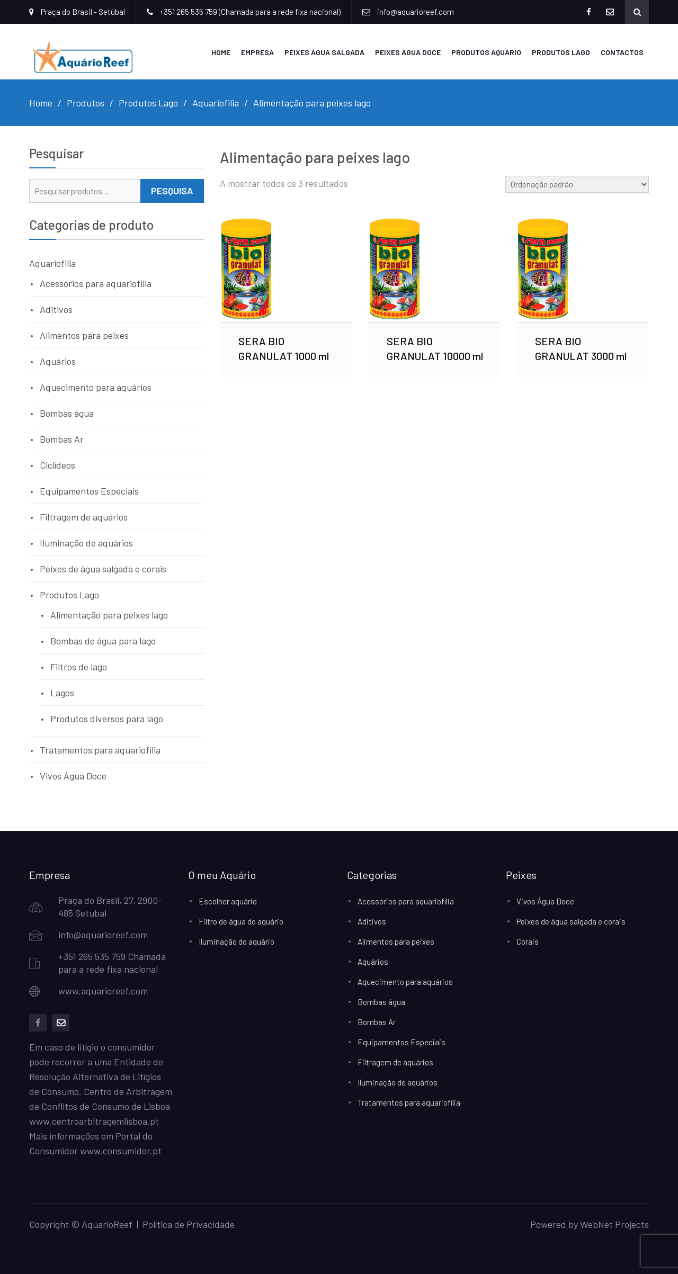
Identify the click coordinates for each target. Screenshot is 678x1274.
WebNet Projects (614, 1224)
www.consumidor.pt (121, 1150)
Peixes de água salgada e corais (103, 569)
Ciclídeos (57, 465)
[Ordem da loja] (577, 184)
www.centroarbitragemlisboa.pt (94, 1121)
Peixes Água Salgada (324, 52)
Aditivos (56, 309)
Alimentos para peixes (84, 335)
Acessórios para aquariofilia (95, 283)
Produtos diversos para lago (106, 718)
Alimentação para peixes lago (109, 615)
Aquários (58, 361)
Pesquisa (172, 190)
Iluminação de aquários (86, 543)
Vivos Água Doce (73, 776)
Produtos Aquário (486, 52)
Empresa (257, 52)
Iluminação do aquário (236, 941)
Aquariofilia (52, 263)
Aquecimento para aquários (95, 387)
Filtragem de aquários (84, 517)
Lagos (62, 692)
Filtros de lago (78, 666)
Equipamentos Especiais (89, 491)
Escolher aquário (228, 901)
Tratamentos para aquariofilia (100, 750)
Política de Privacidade (188, 1224)
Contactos (622, 52)
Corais (527, 941)
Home (220, 52)
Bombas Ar (62, 439)
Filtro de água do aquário (241, 921)
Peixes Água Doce (408, 52)
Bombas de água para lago (103, 641)
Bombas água (67, 413)
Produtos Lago (561, 52)
